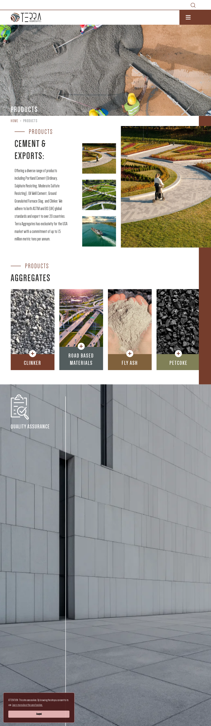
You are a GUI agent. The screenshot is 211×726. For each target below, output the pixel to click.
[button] (32, 362)
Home (14, 121)
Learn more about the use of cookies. (27, 705)
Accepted (39, 713)
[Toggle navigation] (195, 17)
